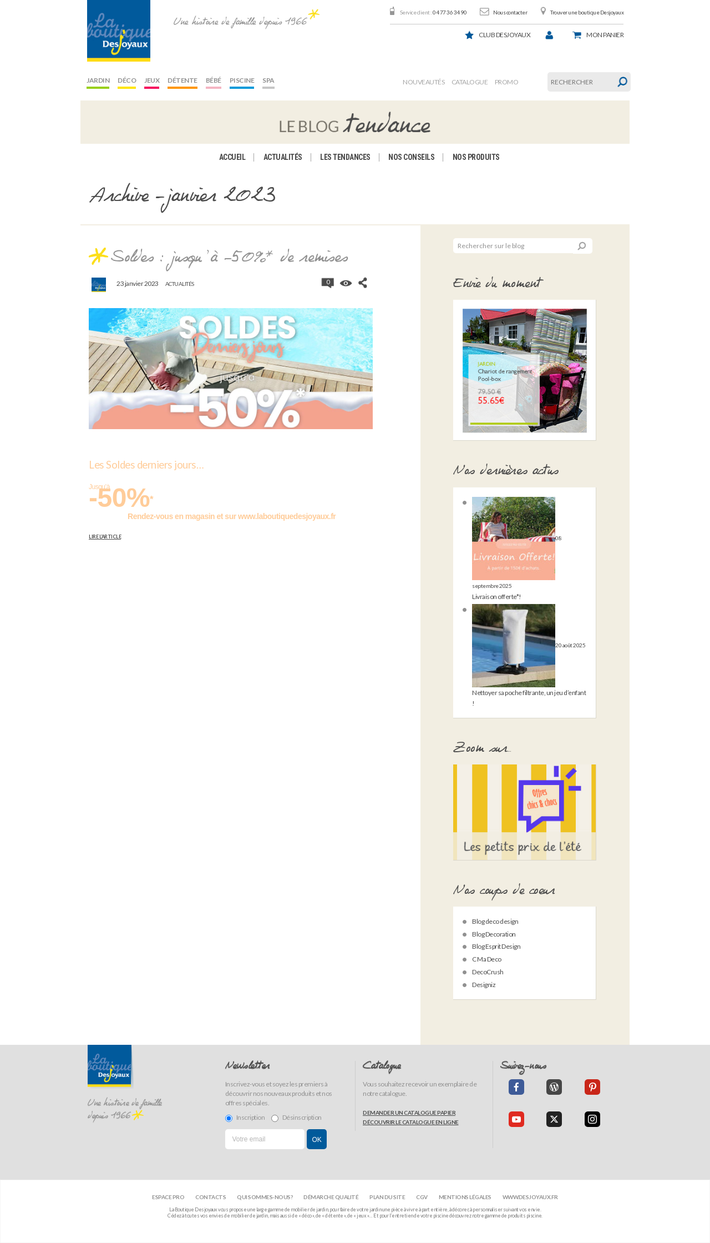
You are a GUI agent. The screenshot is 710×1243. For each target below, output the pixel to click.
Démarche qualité (330, 1197)
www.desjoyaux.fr (530, 1197)
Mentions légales (465, 1197)
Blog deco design (495, 921)
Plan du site (387, 1197)
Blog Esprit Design (496, 946)
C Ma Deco (486, 959)
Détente (182, 80)
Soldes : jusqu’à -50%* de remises (229, 257)
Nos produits (476, 157)
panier (604, 35)
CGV (422, 1197)
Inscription (245, 1117)
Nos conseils (411, 157)
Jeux (151, 80)
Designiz (483, 984)
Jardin (98, 80)
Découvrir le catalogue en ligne (411, 1122)
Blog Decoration (494, 934)
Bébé (213, 80)
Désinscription (296, 1117)
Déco (127, 80)
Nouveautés (423, 82)
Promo (507, 82)
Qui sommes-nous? (264, 1197)
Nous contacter (510, 12)
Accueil (232, 157)
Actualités (282, 157)
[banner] (118, 31)
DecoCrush (488, 972)
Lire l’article (105, 537)
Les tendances (345, 157)
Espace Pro (168, 1197)
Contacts (210, 1197)
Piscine (242, 80)
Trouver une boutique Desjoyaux (586, 12)
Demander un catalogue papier (409, 1112)
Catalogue (470, 82)
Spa (268, 80)
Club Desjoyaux (504, 35)
